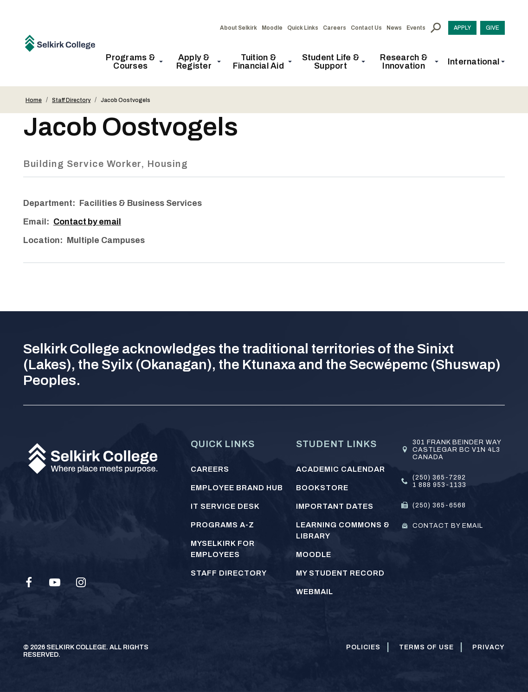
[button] (133, 61)
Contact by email (88, 221)
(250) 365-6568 (439, 505)
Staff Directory (71, 100)
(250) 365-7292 (439, 477)
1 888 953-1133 (439, 484)
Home (34, 100)
